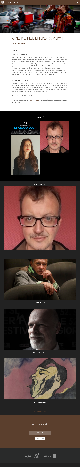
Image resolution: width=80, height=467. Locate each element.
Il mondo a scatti (34, 100)
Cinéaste (14, 44)
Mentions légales (45, 465)
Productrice (21, 44)
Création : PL (54, 465)
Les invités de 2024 (40, 411)
